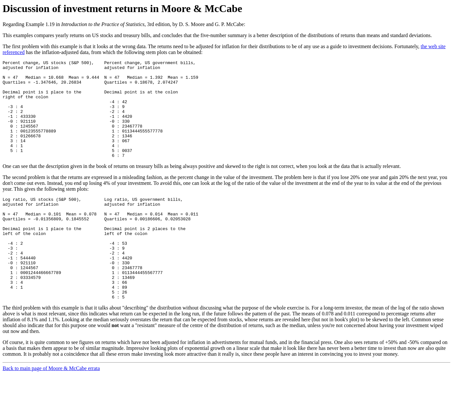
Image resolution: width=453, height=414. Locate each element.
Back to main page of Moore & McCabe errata (51, 408)
